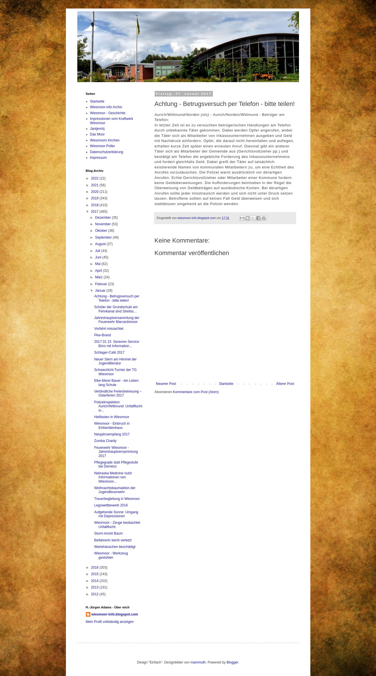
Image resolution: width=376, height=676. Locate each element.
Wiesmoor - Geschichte (108, 113)
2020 (95, 192)
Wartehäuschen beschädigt (114, 547)
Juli (98, 251)
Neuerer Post (166, 384)
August (101, 244)
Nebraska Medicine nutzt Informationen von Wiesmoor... (113, 477)
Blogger (232, 662)
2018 (95, 205)
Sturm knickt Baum (108, 533)
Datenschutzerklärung (106, 152)
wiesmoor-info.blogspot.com (115, 614)
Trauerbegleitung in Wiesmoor (117, 499)
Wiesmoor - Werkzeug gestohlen (111, 555)
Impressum (98, 158)
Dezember (103, 218)
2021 (95, 185)
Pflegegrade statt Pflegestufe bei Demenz (116, 464)
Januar (100, 291)
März (99, 277)
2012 (95, 594)
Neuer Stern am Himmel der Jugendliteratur (115, 361)
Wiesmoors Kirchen (105, 140)
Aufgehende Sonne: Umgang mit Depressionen (116, 514)
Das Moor (97, 134)
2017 (95, 212)
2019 (95, 198)
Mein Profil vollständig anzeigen (110, 622)
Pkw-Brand (102, 335)
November (103, 224)
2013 (95, 587)
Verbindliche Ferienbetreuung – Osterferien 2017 (118, 393)
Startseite (226, 384)
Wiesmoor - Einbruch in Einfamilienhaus (112, 425)
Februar (101, 284)
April (99, 271)
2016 (95, 567)
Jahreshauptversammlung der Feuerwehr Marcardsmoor (116, 320)
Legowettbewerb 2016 (111, 505)
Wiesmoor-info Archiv (106, 107)
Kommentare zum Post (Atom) (196, 392)
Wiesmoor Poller (102, 146)
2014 (95, 581)
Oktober (101, 231)
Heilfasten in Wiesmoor (111, 417)
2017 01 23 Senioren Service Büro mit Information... (116, 344)
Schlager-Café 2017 (109, 352)
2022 (95, 178)
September (104, 237)
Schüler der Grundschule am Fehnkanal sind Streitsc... (116, 309)
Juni (98, 257)
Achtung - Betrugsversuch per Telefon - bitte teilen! (116, 298)
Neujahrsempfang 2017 (112, 434)
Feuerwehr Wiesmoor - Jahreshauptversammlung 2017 (116, 452)
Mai (98, 264)
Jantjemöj (97, 129)
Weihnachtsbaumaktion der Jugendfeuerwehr (114, 490)
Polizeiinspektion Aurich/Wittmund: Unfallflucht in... (118, 406)
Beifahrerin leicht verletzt (112, 540)
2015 (95, 574)
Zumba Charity (105, 441)
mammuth (197, 662)
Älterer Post (285, 384)
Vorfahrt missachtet (108, 329)
